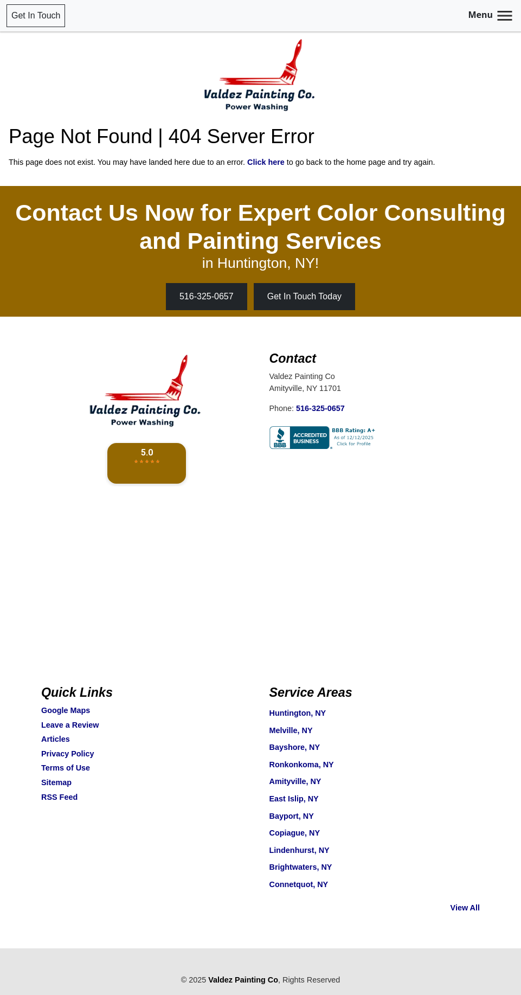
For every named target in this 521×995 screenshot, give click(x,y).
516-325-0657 (206, 296)
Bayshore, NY (294, 747)
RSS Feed (59, 797)
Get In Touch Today (304, 296)
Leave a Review (70, 725)
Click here (266, 162)
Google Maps (65, 710)
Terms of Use (65, 767)
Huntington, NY (297, 713)
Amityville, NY (295, 781)
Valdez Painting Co (243, 979)
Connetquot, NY (299, 884)
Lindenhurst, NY (299, 850)
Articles (55, 739)
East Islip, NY (294, 798)
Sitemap (56, 782)
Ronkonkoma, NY (301, 764)
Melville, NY (291, 730)
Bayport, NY (291, 816)
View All (465, 907)
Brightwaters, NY (300, 867)
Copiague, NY (294, 833)
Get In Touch (35, 15)
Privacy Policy (67, 753)
